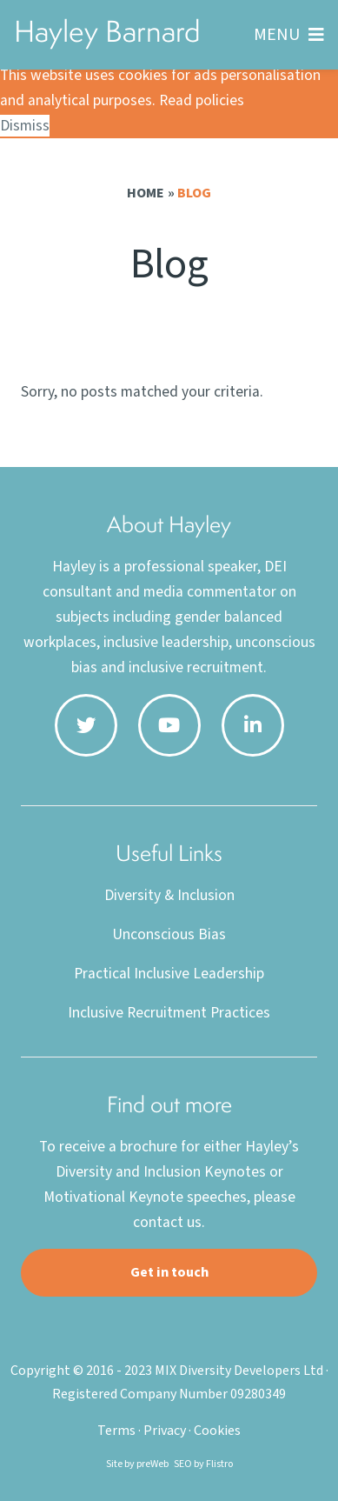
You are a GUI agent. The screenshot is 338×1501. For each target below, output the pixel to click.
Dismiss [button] (25, 126)
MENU (277, 35)
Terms (116, 1430)
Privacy (164, 1430)
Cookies (217, 1430)
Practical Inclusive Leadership (169, 973)
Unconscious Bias (169, 934)
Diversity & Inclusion (169, 895)
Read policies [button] (201, 100)
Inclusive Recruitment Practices (169, 1013)
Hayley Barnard (107, 30)
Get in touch (169, 1272)
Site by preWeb (137, 1464)
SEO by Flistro (203, 1464)
